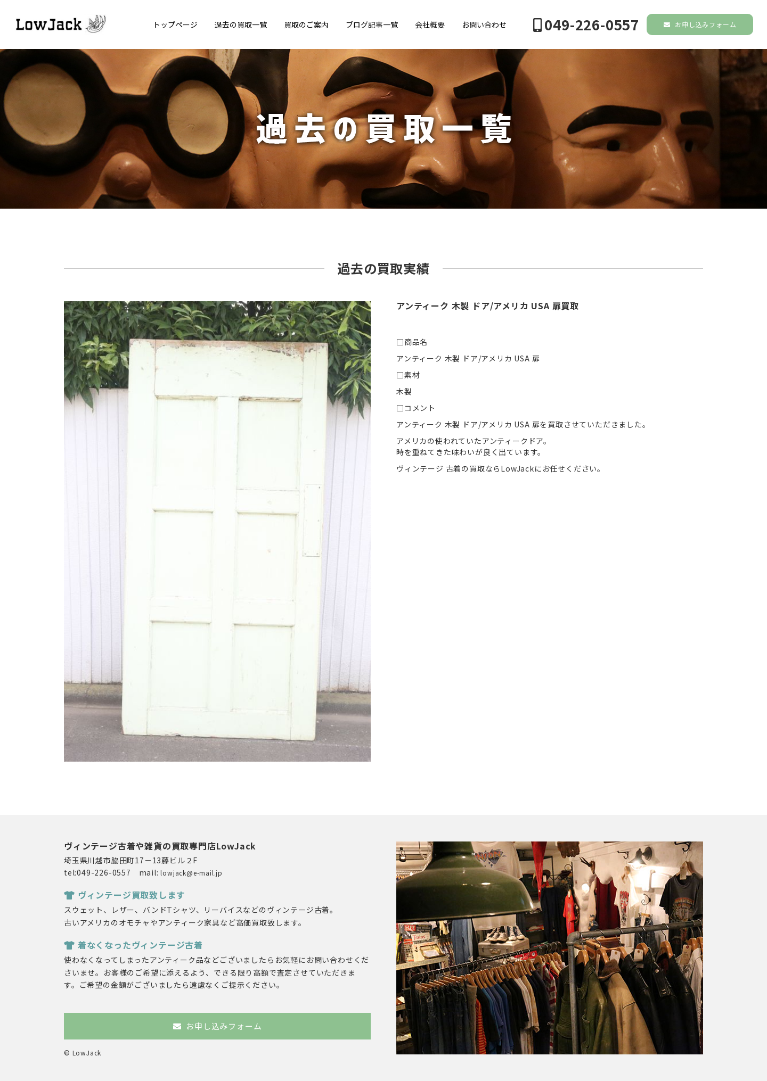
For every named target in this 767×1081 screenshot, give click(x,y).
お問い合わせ (484, 24)
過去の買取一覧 (241, 24)
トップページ (175, 24)
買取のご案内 (306, 24)
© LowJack (82, 1052)
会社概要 (430, 24)
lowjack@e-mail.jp (191, 872)
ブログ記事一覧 (372, 24)
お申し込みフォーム (700, 24)
